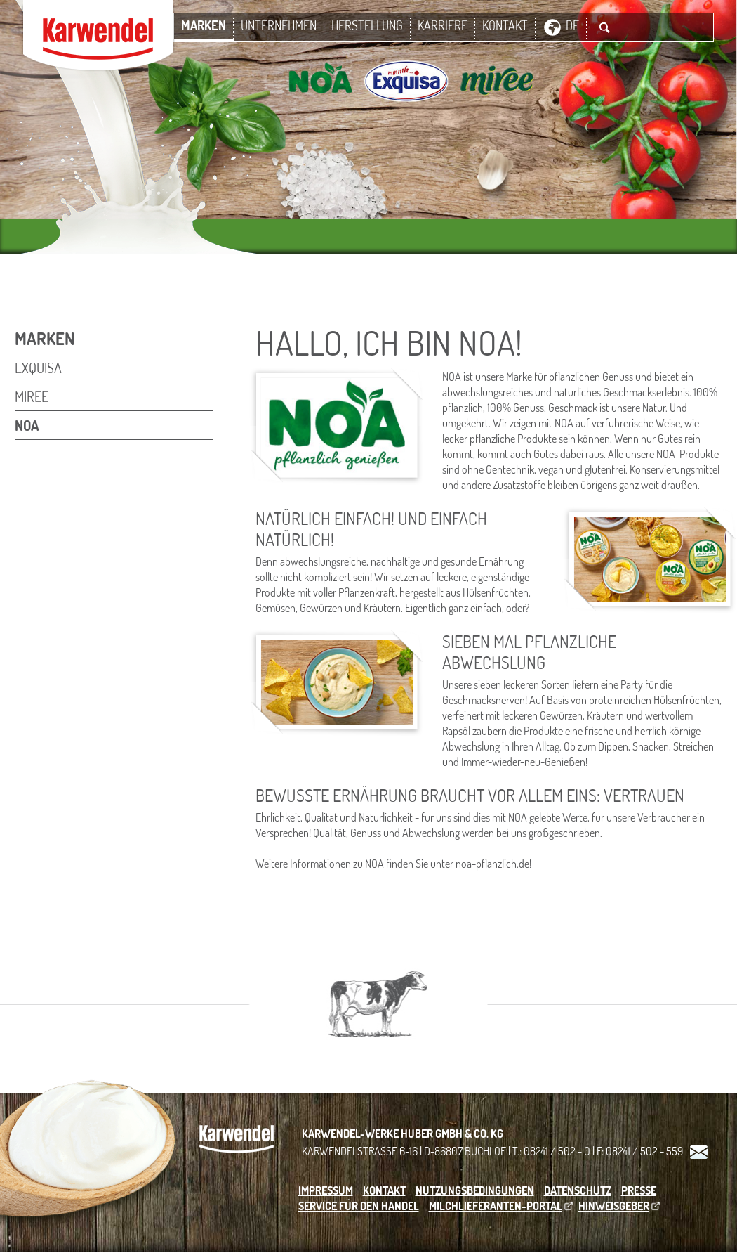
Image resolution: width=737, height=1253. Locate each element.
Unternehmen (279, 25)
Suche (604, 27)
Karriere (442, 25)
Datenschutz (577, 1190)
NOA (27, 425)
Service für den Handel (358, 1206)
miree (31, 396)
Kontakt (505, 25)
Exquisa (38, 367)
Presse (638, 1190)
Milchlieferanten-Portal (495, 1206)
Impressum (325, 1190)
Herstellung (367, 25)
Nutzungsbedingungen (475, 1190)
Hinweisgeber (613, 1206)
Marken (203, 25)
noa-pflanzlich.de (492, 864)
